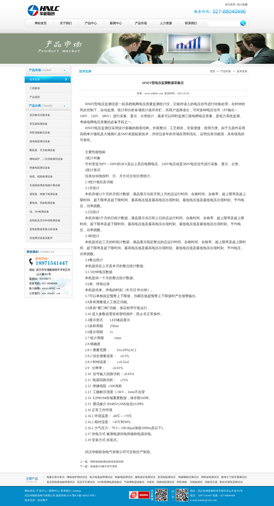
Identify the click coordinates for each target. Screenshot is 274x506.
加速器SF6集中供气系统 (103, 466)
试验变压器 (211, 482)
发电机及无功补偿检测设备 (45, 220)
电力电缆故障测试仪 (101, 477)
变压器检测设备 (39, 123)
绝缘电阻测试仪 (124, 477)
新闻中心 (116, 23)
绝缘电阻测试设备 (40, 167)
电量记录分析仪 (56, 477)
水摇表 (150, 482)
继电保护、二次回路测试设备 (46, 158)
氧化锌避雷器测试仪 (231, 482)
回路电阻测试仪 (165, 482)
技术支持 (35, 79)
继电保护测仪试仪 (77, 477)
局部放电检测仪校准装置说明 (107, 461)
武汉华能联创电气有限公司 (105, 452)
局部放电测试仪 (210, 477)
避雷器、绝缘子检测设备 (44, 194)
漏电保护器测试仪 (145, 477)
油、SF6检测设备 (39, 211)
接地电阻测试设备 (40, 141)
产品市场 (141, 23)
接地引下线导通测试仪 (234, 477)
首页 (212, 71)
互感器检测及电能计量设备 (45, 185)
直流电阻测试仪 (167, 477)
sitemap (77, 490)
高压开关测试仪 (86, 482)
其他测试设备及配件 (41, 238)
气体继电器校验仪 (134, 482)
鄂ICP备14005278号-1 (84, 495)
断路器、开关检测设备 (42, 150)
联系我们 (191, 23)
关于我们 (66, 23)
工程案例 (35, 88)
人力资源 (166, 23)
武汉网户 (42, 500)
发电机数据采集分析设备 (44, 229)
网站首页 (41, 23)
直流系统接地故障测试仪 (61, 482)
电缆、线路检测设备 (41, 176)
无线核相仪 (196, 482)
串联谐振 (182, 482)
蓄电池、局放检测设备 (42, 202)
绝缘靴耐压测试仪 (188, 477)
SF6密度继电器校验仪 (109, 482)
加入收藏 (242, 4)
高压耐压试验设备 (40, 115)
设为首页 (230, 4)
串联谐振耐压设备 (40, 132)
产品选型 (35, 97)
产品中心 (91, 23)
